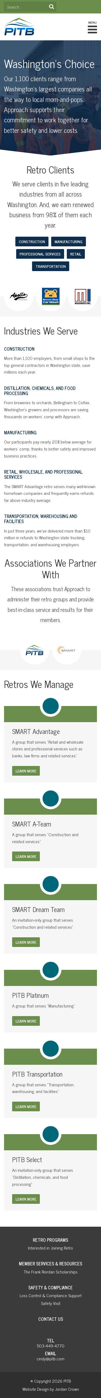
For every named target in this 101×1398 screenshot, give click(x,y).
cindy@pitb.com (50, 1358)
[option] (19, 296)
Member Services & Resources (50, 1263)
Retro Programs (50, 1239)
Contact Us (50, 1318)
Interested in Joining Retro (50, 1247)
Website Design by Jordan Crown (50, 1388)
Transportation (51, 266)
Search (51, 7)
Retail (75, 254)
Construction (32, 241)
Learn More (26, 771)
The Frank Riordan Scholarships (51, 1271)
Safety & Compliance (50, 1287)
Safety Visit (50, 1303)
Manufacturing (68, 241)
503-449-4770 (50, 1345)
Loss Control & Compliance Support (51, 1295)
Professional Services (40, 254)
